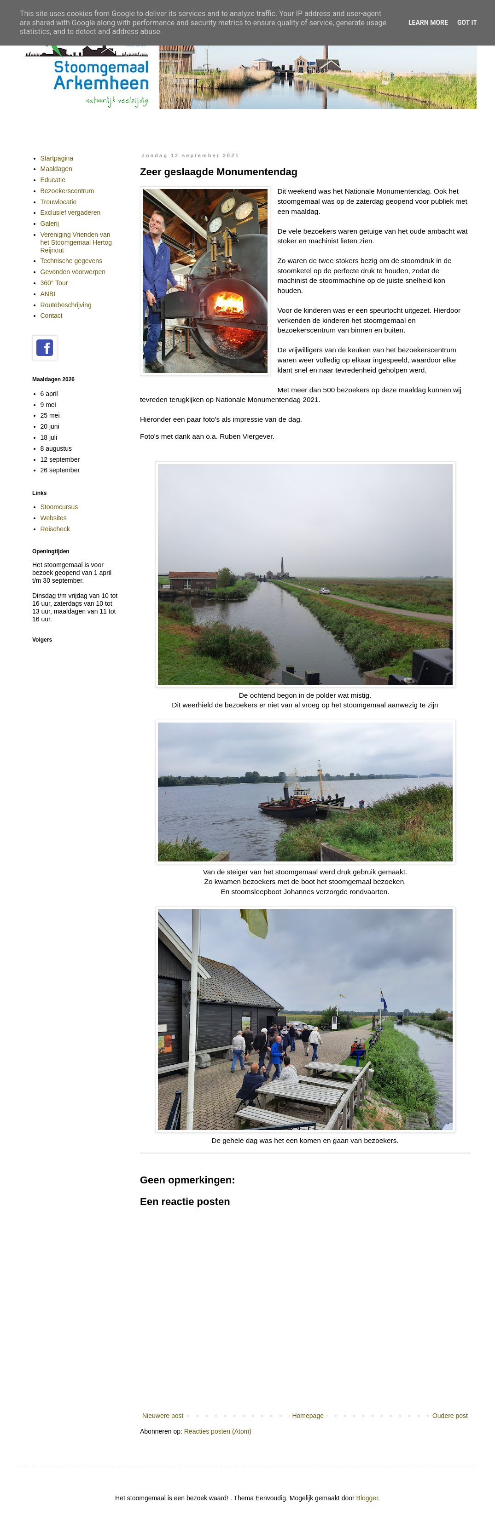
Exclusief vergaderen (71, 212)
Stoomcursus (59, 507)
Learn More (428, 22)
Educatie (53, 180)
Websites (54, 518)
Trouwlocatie (59, 202)
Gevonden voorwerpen (73, 272)
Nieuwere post (163, 1415)
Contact (52, 315)
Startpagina (57, 158)
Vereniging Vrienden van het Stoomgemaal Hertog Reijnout (76, 242)
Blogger (367, 1498)
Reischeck (55, 529)
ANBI (48, 294)
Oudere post (450, 1415)
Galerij (50, 223)
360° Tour (54, 283)
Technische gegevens (72, 260)
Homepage (308, 1415)
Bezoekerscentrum (67, 191)
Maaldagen (56, 168)
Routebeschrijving (66, 305)
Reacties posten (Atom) (217, 1431)
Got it (467, 22)
